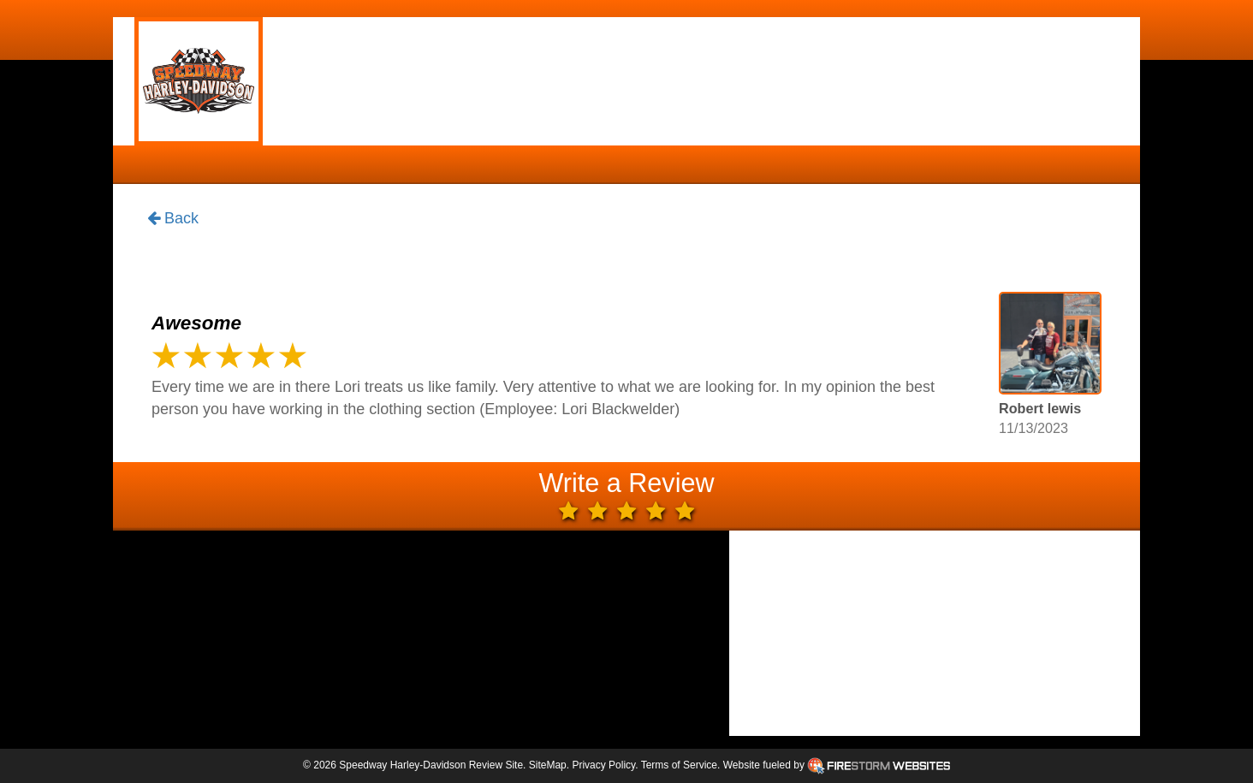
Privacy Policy (603, 765)
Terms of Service (679, 765)
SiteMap (548, 765)
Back (173, 219)
